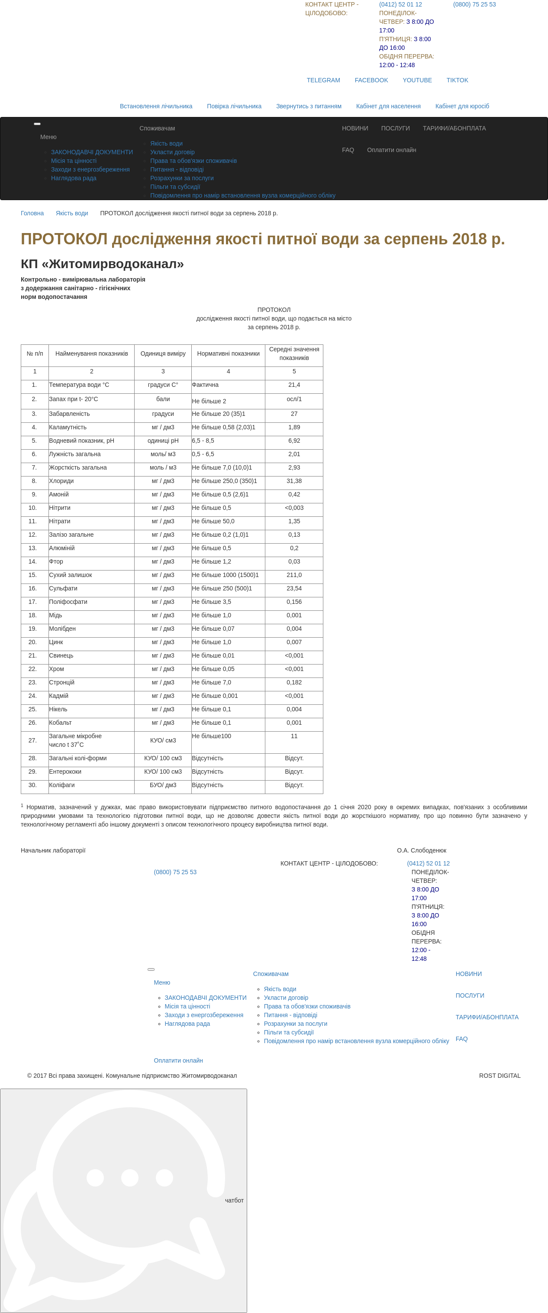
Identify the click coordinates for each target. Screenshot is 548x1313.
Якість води (166, 143)
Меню (48, 136)
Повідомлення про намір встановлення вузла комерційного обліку (242, 195)
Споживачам (157, 128)
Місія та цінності (74, 160)
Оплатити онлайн (391, 149)
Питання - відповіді (176, 169)
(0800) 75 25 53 (474, 4)
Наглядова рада (74, 178)
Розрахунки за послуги (181, 178)
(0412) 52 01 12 (400, 4)
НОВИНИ (355, 128)
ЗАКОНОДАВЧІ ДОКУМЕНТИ (92, 152)
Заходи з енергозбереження (90, 169)
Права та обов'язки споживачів (193, 160)
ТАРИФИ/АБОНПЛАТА (454, 128)
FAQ (348, 149)
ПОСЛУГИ (395, 128)
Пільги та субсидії (175, 186)
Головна (32, 213)
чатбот (123, 1201)
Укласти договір (172, 152)
